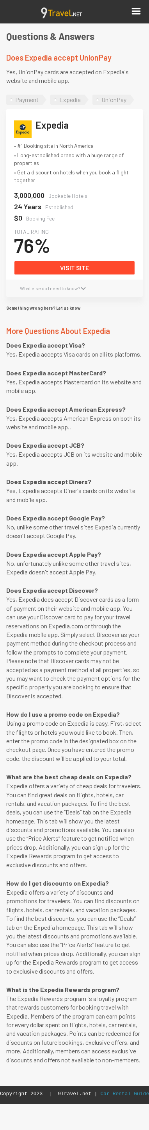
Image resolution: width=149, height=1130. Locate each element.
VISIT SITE (74, 267)
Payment (27, 99)
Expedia (70, 99)
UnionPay (113, 99)
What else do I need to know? (53, 288)
